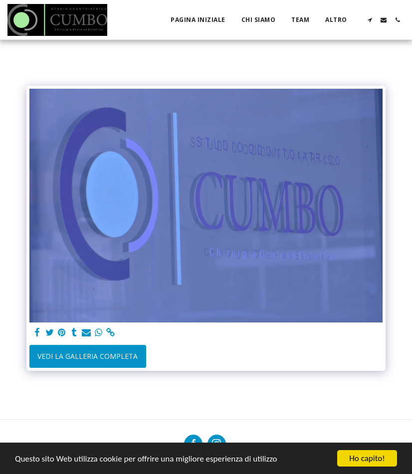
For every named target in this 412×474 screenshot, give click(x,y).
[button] (369, 20)
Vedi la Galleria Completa (87, 356)
